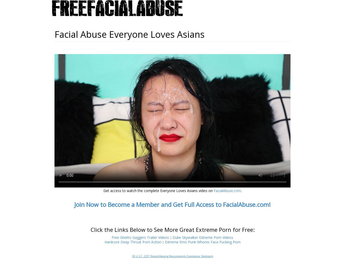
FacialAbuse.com (227, 190)
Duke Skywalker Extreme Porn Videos (202, 237)
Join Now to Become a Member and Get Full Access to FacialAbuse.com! (172, 204)
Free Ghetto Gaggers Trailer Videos (140, 237)
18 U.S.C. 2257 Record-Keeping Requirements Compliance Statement (172, 256)
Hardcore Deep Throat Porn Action (132, 242)
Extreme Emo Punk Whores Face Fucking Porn (203, 242)
